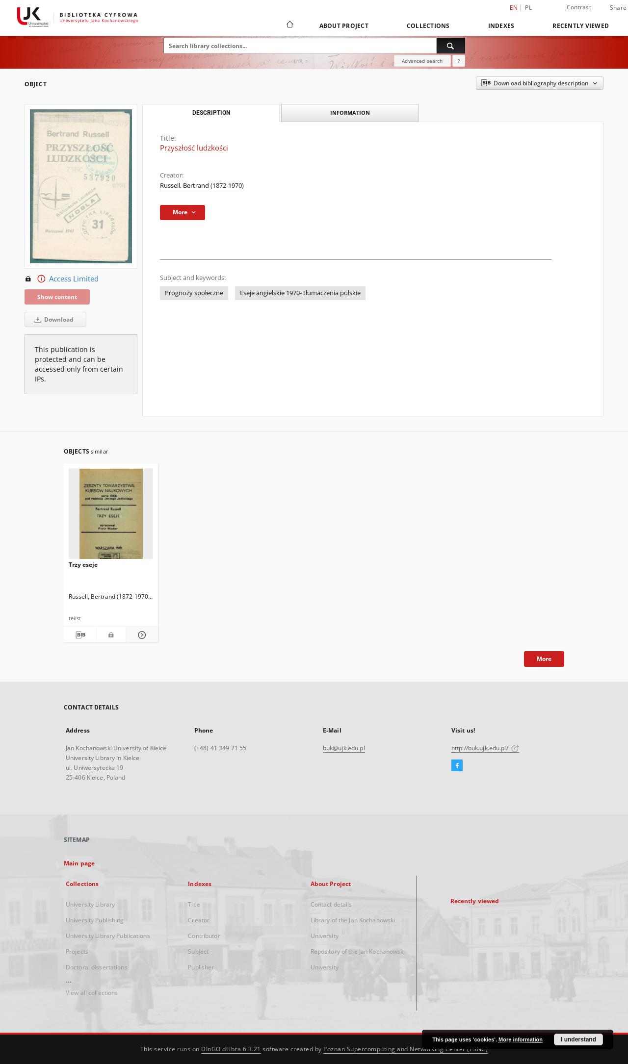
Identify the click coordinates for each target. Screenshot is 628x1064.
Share (618, 8)
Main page (79, 863)
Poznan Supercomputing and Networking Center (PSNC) (405, 1049)
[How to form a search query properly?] (458, 61)
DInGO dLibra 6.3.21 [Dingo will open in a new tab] (231, 1049)
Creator (198, 920)
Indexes (501, 26)
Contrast (579, 7)
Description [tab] (211, 112)
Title (194, 904)
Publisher (201, 967)
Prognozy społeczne (194, 293)
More (544, 659)
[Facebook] (457, 765)
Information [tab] (350, 112)
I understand (578, 1039)
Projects (77, 951)
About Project (343, 26)
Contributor (204, 936)
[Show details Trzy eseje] (141, 635)
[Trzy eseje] (111, 516)
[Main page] (289, 25)
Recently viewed (580, 26)
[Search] (451, 45)
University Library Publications (108, 936)
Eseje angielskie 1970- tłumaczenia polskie (300, 293)
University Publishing (95, 920)
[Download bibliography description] (80, 635)
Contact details (331, 904)
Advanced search (422, 60)
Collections (428, 26)
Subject (198, 951)
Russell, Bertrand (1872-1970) (202, 185)
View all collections (92, 992)
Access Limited (62, 279)
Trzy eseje (83, 564)
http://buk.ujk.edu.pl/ (485, 748)
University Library (90, 904)
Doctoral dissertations (97, 967)
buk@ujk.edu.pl (344, 748)
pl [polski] (528, 7)
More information (520, 1039)
